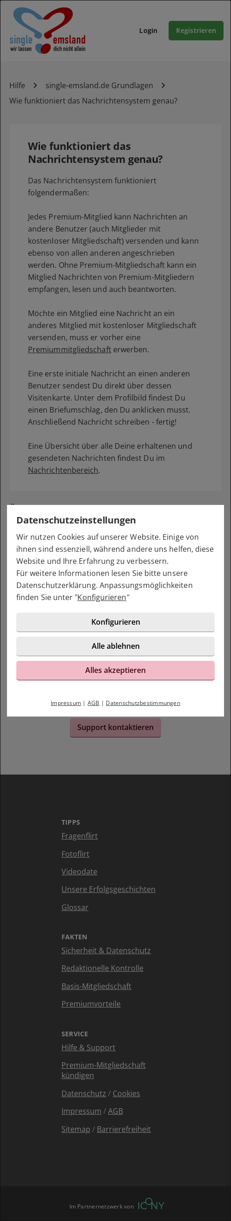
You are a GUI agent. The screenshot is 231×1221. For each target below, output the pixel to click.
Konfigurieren (101, 597)
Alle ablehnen (116, 646)
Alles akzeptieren (115, 670)
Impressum (66, 703)
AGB (94, 703)
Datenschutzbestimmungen (143, 703)
